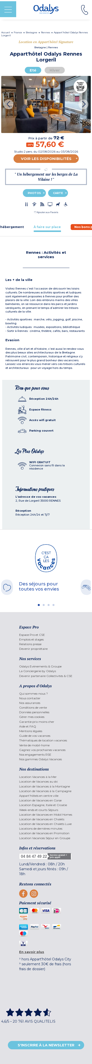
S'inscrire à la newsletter (46, 1045)
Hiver (55, 70)
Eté (33, 70)
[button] (46, 212)
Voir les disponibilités (46, 158)
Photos (34, 193)
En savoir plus (31, 952)
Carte (58, 193)
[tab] (47, 227)
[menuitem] (46, 634)
